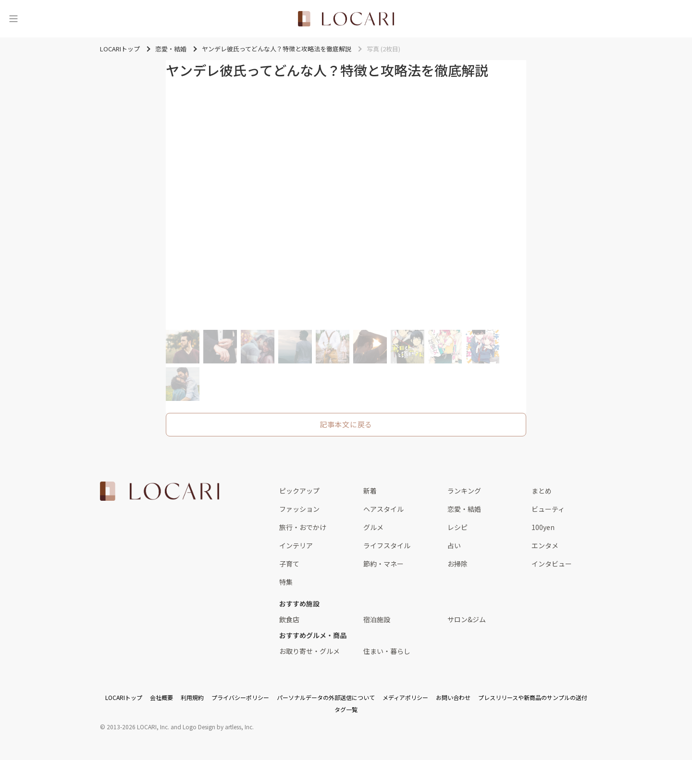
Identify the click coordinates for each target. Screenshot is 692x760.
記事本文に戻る (346, 424)
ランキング (464, 490)
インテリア (296, 545)
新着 (370, 490)
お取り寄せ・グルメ (309, 651)
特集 (286, 582)
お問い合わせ (453, 697)
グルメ (373, 527)
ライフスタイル (386, 545)
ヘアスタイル (383, 509)
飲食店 (289, 619)
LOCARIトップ (123, 697)
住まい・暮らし (386, 651)
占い (454, 545)
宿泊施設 (376, 619)
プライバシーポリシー (240, 697)
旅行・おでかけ (302, 527)
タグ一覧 (346, 709)
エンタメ (544, 545)
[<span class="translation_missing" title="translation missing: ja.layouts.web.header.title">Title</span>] (346, 18)
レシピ (457, 527)
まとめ (541, 490)
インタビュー (551, 563)
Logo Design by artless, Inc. (218, 727)
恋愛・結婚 (464, 509)
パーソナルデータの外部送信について (326, 697)
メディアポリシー (405, 697)
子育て (289, 563)
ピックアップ (299, 490)
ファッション (299, 509)
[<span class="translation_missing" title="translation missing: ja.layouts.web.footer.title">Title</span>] (159, 491)
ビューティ (548, 509)
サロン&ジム (466, 619)
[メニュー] (13, 18)
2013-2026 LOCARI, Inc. (138, 727)
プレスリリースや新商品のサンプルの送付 (532, 697)
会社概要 (161, 697)
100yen (543, 527)
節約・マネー (383, 563)
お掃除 (457, 563)
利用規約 (192, 697)
